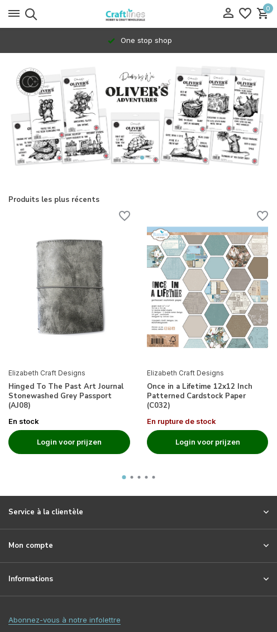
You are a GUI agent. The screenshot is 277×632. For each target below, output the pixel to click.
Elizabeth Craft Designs (46, 373)
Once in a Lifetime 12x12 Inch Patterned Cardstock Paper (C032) (199, 396)
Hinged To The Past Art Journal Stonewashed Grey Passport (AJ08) (65, 396)
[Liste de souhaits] (245, 14)
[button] (134, 157)
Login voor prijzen (69, 441)
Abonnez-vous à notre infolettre (64, 619)
